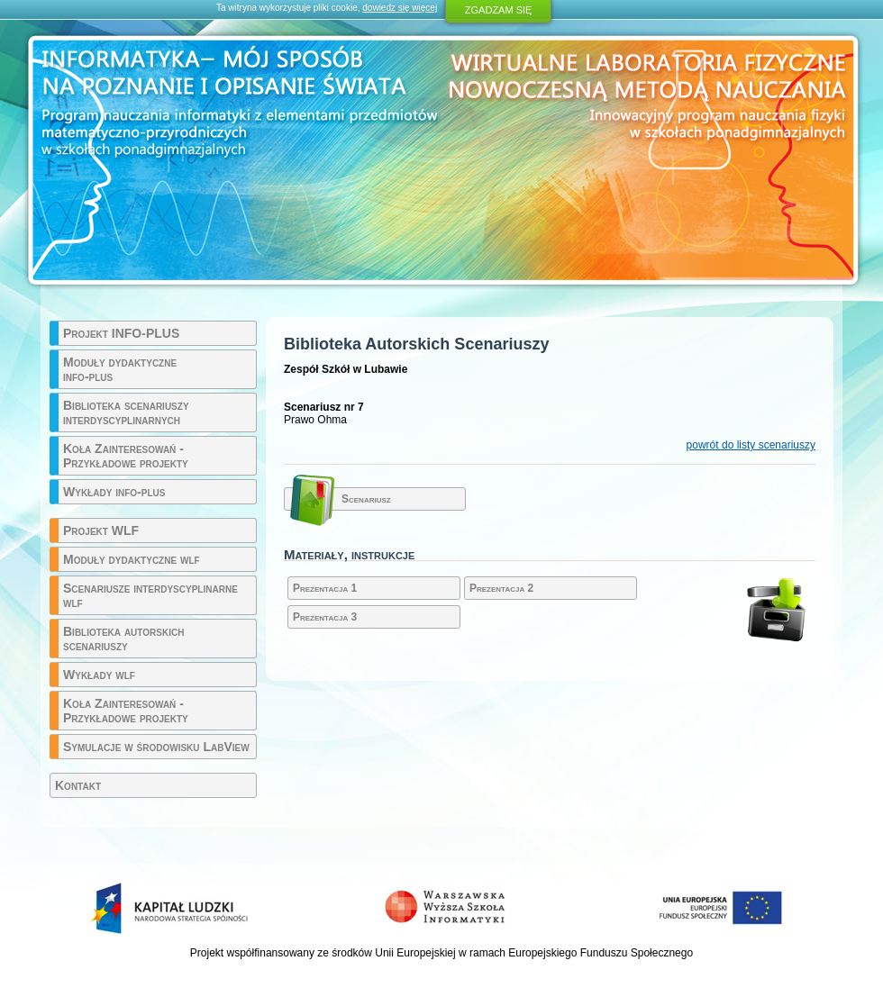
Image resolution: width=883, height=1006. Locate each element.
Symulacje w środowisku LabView (156, 746)
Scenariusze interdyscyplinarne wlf (150, 595)
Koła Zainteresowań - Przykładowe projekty (125, 455)
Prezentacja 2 (501, 588)
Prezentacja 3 (325, 617)
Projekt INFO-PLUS (121, 333)
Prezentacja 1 (325, 588)
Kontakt (78, 785)
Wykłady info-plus (114, 492)
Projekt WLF (101, 530)
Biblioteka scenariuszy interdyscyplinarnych (126, 412)
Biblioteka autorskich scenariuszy (123, 638)
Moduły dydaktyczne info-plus (120, 369)
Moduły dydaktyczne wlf (131, 559)
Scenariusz (366, 499)
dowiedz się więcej (399, 8)
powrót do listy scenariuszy (751, 445)
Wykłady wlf (99, 674)
